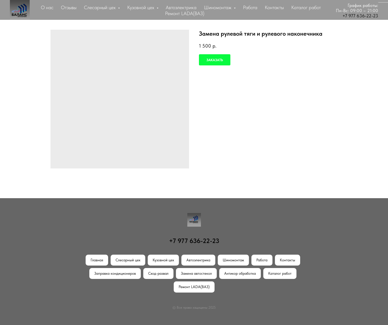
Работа (250, 7)
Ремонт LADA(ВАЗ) (184, 13)
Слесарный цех (128, 260)
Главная (97, 260)
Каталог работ (306, 7)
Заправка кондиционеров (115, 273)
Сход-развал (158, 273)
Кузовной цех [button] (141, 7)
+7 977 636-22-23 (360, 15)
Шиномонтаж (233, 260)
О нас (47, 7)
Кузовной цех (163, 260)
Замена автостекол (196, 273)
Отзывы (68, 7)
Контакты (274, 7)
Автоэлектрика (181, 7)
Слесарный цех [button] (100, 7)
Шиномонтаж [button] (218, 7)
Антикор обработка (240, 273)
